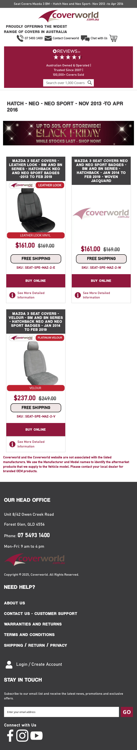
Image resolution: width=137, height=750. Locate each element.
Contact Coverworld (66, 38)
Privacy (58, 645)
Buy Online (36, 281)
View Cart (113, 38)
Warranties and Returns (33, 624)
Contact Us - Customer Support (40, 613)
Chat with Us (99, 38)
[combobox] (68, 82)
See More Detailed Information (27, 295)
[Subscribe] (127, 712)
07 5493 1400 (34, 38)
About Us (14, 603)
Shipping (13, 645)
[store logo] (68, 17)
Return (36, 645)
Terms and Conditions (29, 634)
